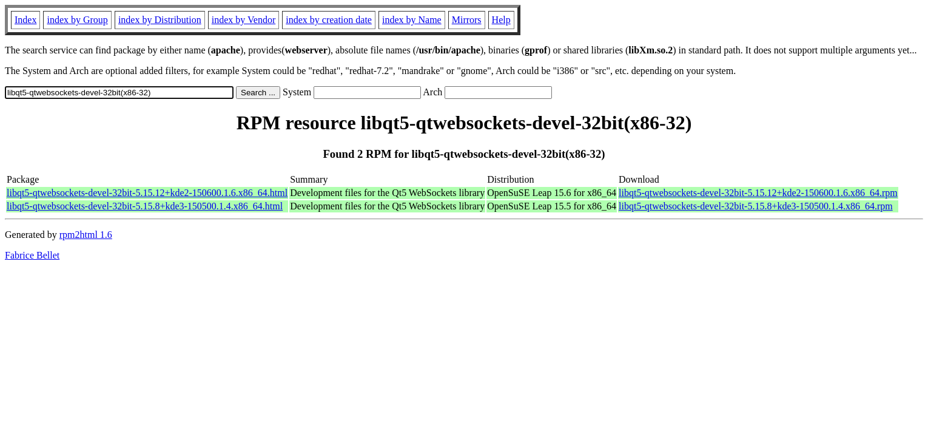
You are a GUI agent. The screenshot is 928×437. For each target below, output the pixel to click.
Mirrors (467, 20)
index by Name (412, 20)
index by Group (77, 20)
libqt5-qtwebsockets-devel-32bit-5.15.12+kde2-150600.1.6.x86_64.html (147, 193)
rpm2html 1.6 (85, 234)
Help (501, 20)
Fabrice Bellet (32, 255)
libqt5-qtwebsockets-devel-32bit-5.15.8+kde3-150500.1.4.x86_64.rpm (756, 206)
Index (25, 20)
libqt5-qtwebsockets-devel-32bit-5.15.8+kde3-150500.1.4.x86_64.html (145, 206)
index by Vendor (243, 20)
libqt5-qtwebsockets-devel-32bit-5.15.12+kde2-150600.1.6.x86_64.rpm (758, 193)
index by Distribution (159, 20)
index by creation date (329, 20)
